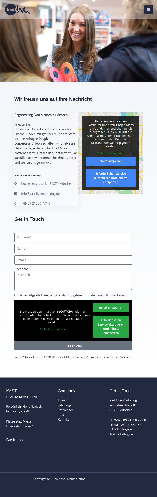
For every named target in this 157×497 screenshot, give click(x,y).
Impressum (97, 479)
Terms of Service (120, 357)
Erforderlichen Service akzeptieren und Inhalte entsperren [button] (110, 178)
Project (11, 449)
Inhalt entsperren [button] (111, 161)
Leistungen (65, 405)
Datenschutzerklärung (56, 295)
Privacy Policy (97, 357)
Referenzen (66, 410)
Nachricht (21, 269)
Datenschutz (115, 479)
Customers (13, 463)
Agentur (63, 400)
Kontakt (63, 419)
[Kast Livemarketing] (18, 10)
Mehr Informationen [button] (110, 153)
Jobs (61, 414)
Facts (9, 459)
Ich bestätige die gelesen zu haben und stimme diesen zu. (74, 295)
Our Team (13, 454)
